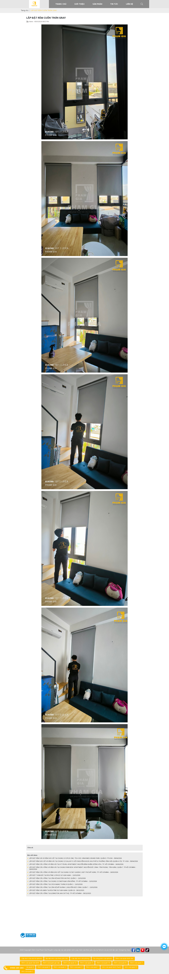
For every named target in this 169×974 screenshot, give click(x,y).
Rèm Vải (66, 927)
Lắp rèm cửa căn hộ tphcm (31, 958)
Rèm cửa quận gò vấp (51, 963)
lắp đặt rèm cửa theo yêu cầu (57, 958)
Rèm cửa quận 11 (86, 963)
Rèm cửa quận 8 (120, 963)
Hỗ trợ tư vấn (98, 910)
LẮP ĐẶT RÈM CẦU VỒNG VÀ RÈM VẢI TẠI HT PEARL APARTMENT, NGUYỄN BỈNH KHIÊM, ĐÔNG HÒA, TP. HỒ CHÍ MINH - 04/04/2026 (76, 864)
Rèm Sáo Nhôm (69, 920)
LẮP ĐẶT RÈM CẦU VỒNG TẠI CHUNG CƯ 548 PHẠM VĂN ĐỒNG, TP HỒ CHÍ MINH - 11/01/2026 (63, 881)
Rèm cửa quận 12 (69, 963)
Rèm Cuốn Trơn (69, 910)
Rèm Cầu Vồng (69, 924)
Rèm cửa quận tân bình (30, 963)
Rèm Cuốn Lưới (69, 913)
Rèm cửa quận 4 (60, 967)
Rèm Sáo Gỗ (68, 917)
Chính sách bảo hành (101, 913)
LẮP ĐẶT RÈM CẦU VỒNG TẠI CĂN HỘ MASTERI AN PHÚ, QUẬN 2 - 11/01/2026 (57, 878)
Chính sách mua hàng (102, 917)
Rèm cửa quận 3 (76, 967)
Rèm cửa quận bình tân (124, 958)
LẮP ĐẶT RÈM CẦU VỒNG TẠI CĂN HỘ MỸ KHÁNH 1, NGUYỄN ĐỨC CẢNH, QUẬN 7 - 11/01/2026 (63, 887)
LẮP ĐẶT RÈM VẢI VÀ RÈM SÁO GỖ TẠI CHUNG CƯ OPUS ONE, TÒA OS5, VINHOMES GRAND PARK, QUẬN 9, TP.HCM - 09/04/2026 (75, 858)
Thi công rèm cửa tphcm (102, 958)
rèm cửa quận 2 (27, 971)
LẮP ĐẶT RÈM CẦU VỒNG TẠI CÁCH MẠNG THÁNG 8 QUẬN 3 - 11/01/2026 (55, 884)
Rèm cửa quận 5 (44, 967)
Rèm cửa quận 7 (136, 963)
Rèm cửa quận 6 (27, 967)
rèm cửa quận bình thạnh (111, 967)
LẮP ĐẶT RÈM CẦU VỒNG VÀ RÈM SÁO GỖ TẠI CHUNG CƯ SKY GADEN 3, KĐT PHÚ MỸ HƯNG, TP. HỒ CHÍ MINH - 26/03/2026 (73, 872)
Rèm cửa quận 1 (92, 967)
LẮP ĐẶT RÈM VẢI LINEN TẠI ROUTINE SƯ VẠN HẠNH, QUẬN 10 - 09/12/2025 (56, 890)
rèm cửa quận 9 (131, 967)
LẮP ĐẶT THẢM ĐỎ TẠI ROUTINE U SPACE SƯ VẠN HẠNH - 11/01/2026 (54, 875)
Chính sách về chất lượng (103, 920)
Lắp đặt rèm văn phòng (80, 958)
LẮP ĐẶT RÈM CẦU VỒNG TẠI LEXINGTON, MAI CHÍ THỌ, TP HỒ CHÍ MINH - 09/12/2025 (60, 893)
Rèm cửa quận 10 (103, 963)
